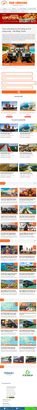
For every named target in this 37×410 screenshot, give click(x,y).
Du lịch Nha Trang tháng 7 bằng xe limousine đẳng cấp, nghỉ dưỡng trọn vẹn (9, 274)
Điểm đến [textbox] (5, 78)
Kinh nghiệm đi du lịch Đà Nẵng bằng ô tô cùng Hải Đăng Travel (9, 257)
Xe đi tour (2, 183)
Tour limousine (5, 401)
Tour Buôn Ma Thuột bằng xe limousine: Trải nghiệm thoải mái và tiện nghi (8, 234)
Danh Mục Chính (6, 403)
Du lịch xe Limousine (7, 399)
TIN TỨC (1, 299)
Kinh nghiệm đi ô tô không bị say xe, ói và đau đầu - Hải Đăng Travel (27, 331)
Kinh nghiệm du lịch (4, 240)
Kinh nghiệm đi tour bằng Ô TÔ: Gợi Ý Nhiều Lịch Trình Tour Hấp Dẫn (27, 292)
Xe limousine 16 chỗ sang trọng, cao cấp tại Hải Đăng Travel (27, 199)
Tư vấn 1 (6, 408)
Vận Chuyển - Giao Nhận (11, 393)
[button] (35, 108)
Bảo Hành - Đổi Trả (10, 390)
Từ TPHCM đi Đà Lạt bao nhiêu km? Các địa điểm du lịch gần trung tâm (8, 314)
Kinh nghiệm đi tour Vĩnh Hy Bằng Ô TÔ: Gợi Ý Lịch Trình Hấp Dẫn (9, 292)
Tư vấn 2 (18, 408)
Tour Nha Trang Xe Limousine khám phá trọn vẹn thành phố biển (27, 217)
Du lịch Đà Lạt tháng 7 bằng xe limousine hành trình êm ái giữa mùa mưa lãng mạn (27, 274)
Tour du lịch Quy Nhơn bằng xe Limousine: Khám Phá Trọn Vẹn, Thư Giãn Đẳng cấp (9, 200)
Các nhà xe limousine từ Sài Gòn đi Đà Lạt (27, 313)
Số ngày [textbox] (4, 87)
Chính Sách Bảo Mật (10, 395)
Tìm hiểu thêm (7, 42)
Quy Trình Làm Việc (10, 388)
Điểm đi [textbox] (4, 73)
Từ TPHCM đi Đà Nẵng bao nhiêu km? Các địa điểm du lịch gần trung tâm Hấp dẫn (27, 348)
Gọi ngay (30, 408)
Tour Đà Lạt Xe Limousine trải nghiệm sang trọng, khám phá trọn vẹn (8, 217)
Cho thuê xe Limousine (7, 405)
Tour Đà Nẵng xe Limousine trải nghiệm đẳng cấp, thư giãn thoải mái (27, 234)
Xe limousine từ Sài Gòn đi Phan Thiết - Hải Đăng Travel (9, 331)
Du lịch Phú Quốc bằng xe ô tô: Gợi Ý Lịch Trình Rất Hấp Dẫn (27, 257)
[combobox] (17, 74)
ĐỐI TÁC (1, 366)
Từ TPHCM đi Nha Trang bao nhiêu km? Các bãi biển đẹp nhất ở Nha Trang (8, 348)
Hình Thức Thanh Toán (11, 392)
